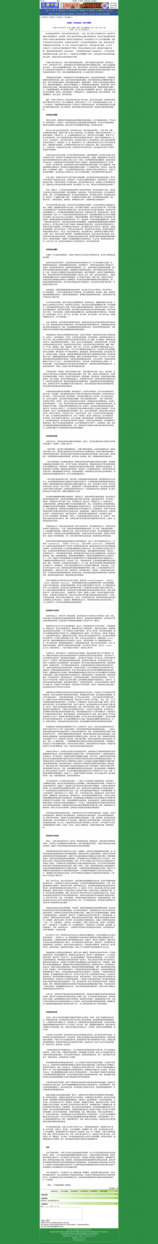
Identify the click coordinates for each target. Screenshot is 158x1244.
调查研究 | (72, 14)
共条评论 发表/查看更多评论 (49, 1200)
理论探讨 (60, 17)
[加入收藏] (113, 5)
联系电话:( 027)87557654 (79, 1240)
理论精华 (68, 17)
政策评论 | (65, 14)
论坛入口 (110, 10)
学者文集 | (92, 10)
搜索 (108, 14)
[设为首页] (113, 3)
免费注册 (87, 1)
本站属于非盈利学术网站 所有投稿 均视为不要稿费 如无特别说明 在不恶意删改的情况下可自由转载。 (79, 1234)
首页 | (47, 10)
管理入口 (88, 1232)
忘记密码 (94, 1)
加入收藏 (64, 1191)
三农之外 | (92, 14)
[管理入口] (113, 7)
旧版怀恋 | (101, 10)
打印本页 (84, 1191)
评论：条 (102, 28)
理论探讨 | (58, 14)
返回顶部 (104, 1191)
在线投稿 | (82, 10)
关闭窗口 (94, 1191)
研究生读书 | (62, 10)
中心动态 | (99, 14)
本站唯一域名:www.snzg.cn (70, 1238)
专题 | (104, 14)
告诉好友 (74, 1191)
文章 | (53, 10)
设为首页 (69, 1232)
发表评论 (54, 1191)
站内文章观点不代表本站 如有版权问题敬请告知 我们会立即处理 (79, 1236)
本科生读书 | (73, 10)
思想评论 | (85, 14)
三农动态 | (79, 14)
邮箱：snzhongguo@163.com (87, 1238)
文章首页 (51, 14)
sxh (117, 1188)
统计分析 (82, 1232)
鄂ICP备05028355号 (79, 1242)
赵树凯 (73, 28)
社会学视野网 (85, 28)
